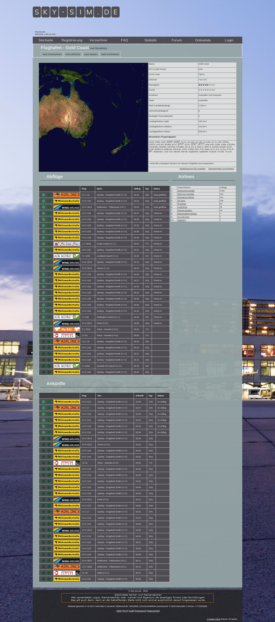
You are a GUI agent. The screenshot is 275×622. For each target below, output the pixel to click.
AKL (115, 256)
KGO (84, 195)
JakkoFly (182, 220)
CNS (106, 268)
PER (105, 323)
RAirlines (182, 204)
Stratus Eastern (185, 210)
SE (83, 335)
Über (119, 611)
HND (115, 329)
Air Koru (181, 200)
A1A (84, 243)
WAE (84, 207)
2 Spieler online (213, 619)
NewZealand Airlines (187, 213)
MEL (123, 207)
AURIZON (182, 207)
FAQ (125, 611)
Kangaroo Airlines (186, 197)
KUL (113, 243)
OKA (106, 573)
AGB (131, 611)
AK (83, 256)
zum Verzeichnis (98, 48)
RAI (83, 329)
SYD (124, 195)
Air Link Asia (183, 217)
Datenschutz (153, 611)
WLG (117, 317)
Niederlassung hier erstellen (193, 168)
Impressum (140, 611)
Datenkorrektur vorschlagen (221, 168)
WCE (84, 201)
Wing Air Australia (186, 194)
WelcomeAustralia (186, 190)
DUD (118, 366)
